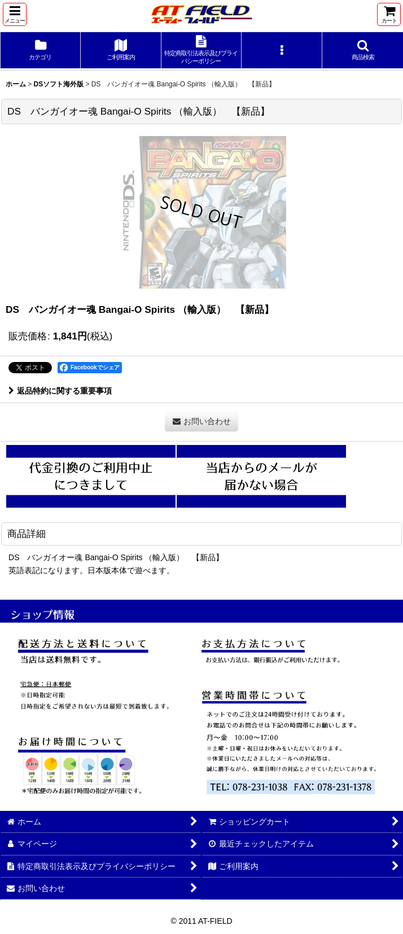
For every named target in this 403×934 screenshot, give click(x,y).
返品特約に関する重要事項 (60, 390)
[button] (15, 14)
